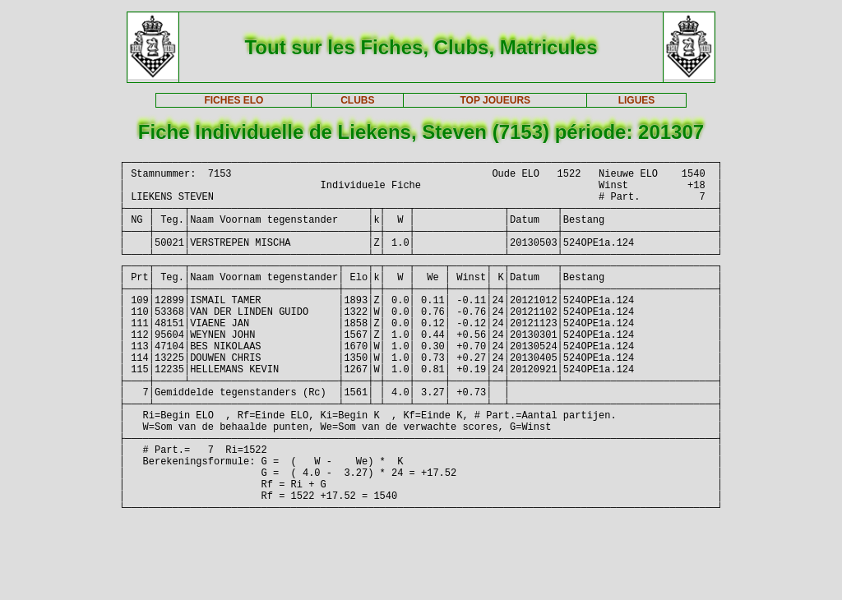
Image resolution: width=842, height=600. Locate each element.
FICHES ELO (233, 100)
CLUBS (357, 100)
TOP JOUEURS (495, 100)
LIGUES (636, 100)
